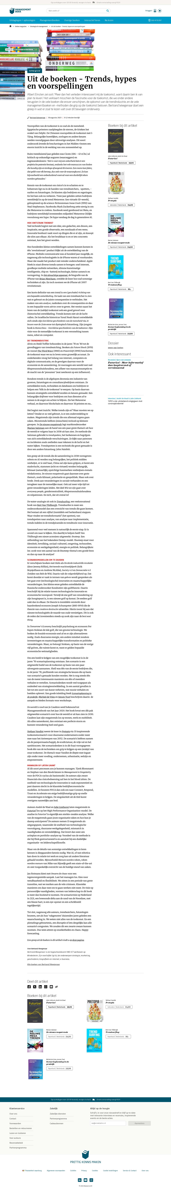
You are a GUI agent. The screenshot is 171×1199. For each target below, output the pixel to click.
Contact (13, 1119)
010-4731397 (156, 20)
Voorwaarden (15, 1123)
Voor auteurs (15, 1138)
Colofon (73, 1171)
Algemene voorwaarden (56, 1171)
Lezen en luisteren (18, 1133)
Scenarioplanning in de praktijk (119, 328)
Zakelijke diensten (58, 1114)
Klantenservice (17, 1108)
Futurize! (31, 810)
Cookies (95, 1171)
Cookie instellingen (110, 1171)
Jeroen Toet (64, 697)
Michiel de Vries (47, 697)
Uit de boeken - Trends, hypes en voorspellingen (68, 26)
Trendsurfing (63, 501)
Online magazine (20, 26)
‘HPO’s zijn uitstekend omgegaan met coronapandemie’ (125, 402)
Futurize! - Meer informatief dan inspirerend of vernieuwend (125, 365)
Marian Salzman (36, 428)
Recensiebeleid (16, 1143)
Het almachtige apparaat (55, 275)
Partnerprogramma (18, 1148)
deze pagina (78, 940)
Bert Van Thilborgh (47, 505)
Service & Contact (129, 1171)
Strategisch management (39, 26)
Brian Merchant (47, 278)
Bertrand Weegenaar (37, 118)
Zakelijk (53, 1108)
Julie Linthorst (61, 807)
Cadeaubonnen (56, 1123)
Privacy (84, 1171)
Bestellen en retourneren (21, 1128)
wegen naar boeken (115, 348)
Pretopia (66, 731)
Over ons (13, 1114)
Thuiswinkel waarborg (32, 1171)
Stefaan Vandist (35, 731)
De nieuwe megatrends (51, 424)
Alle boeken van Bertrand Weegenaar (43, 964)
